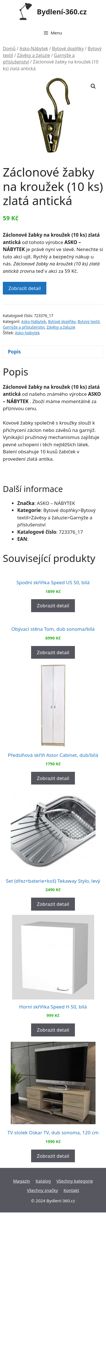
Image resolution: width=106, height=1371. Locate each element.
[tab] (53, 352)
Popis (14, 351)
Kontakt (71, 1349)
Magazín (21, 1339)
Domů (9, 48)
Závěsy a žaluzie (33, 55)
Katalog (43, 1339)
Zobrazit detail (24, 288)
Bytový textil (88, 321)
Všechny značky (42, 1349)
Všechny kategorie (75, 1339)
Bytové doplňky (68, 48)
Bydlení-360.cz (62, 11)
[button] (93, 86)
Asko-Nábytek (34, 48)
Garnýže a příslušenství (24, 327)
